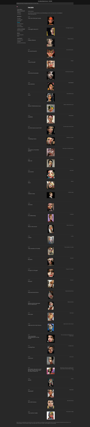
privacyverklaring (21, 42)
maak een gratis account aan (31, 3)
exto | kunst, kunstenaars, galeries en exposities (20, 1)
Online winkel (21, 29)
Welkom (19, 12)
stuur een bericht (32, 14)
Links (18, 33)
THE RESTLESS (20, 26)
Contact (19, 38)
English (17, 6)
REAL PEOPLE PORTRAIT (19, 20)
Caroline (19, 13)
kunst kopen (20, 30)
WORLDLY (19, 18)
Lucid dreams (20, 23)
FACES (18, 22)
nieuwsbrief (20, 39)
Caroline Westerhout (43, 1)
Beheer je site (20, 3)
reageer (19, 41)
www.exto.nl (30, 422)
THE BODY (19, 25)
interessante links (20, 35)
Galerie (19, 16)
